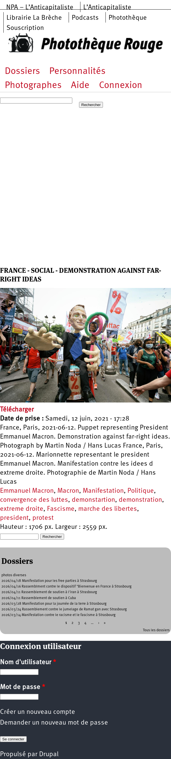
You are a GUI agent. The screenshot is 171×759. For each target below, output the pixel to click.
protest (43, 518)
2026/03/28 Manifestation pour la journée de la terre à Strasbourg (54, 604)
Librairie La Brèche (34, 18)
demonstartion (93, 500)
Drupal (48, 754)
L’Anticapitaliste (107, 7)
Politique (140, 491)
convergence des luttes (34, 500)
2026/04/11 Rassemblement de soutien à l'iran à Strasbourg (49, 592)
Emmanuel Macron (27, 491)
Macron (68, 491)
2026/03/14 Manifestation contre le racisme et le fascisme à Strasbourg (58, 615)
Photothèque (128, 18)
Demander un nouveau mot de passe (54, 723)
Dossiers (22, 71)
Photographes (33, 85)
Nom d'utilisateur (28, 662)
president (14, 518)
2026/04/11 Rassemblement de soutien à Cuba (38, 598)
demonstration (140, 500)
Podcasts (85, 18)
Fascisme (61, 509)
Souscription (25, 28)
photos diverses (13, 575)
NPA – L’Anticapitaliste (39, 7)
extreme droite (21, 509)
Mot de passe (22, 687)
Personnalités (77, 71)
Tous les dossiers (156, 630)
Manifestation (103, 491)
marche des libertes (107, 509)
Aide (80, 85)
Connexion (120, 85)
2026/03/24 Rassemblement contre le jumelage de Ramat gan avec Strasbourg (64, 609)
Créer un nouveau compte (37, 712)
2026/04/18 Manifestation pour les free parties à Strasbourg (49, 581)
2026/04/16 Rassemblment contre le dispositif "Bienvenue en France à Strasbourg (66, 586)
